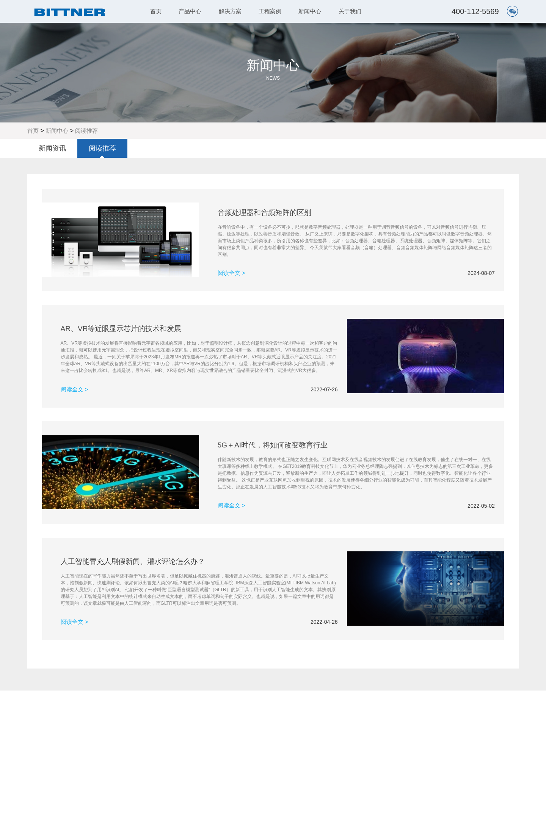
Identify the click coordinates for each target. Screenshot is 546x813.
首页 (156, 11)
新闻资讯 (52, 148)
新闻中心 (309, 11)
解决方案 (230, 11)
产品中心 (190, 11)
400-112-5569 (475, 11)
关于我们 (350, 11)
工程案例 (270, 11)
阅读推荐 (86, 130)
